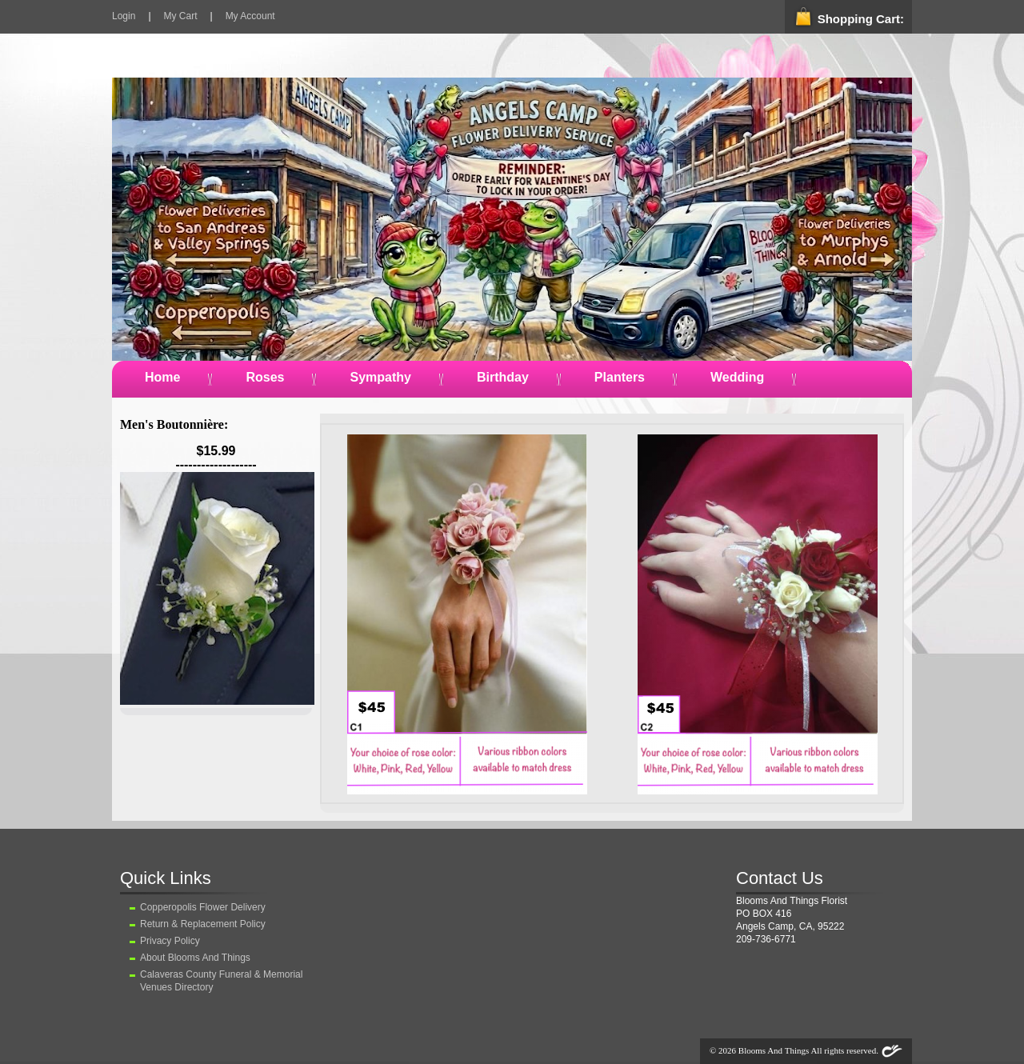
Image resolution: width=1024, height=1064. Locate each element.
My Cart (181, 16)
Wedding (737, 377)
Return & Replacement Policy (203, 924)
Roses (265, 377)
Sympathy (380, 377)
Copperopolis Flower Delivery (203, 907)
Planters (619, 377)
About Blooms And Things (195, 957)
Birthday (503, 377)
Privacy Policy (170, 940)
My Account (250, 16)
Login (123, 16)
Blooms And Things (773, 1050)
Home (162, 377)
